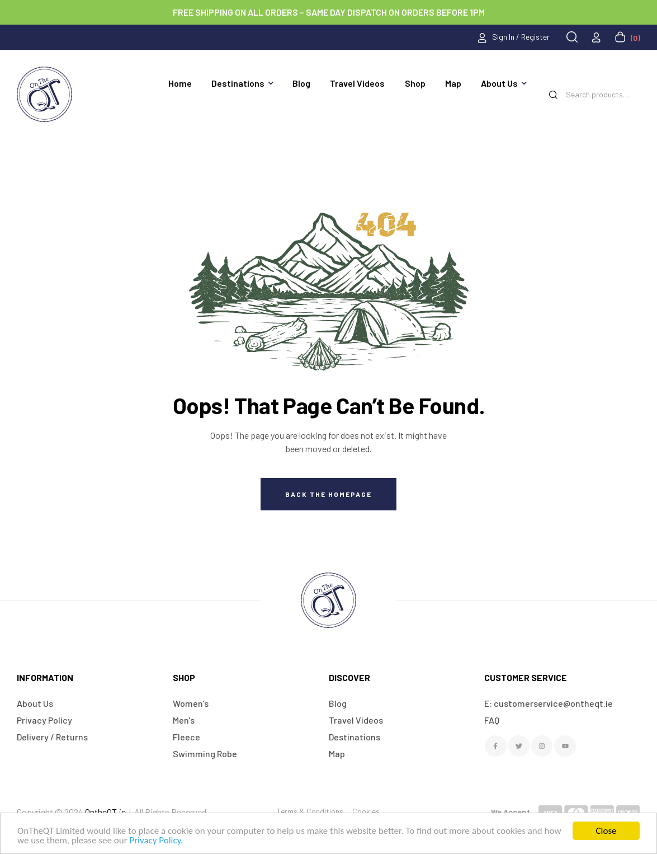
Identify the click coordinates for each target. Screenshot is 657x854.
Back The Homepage (328, 494)
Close (605, 831)
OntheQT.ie (105, 811)
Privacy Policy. (156, 840)
